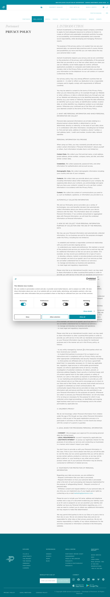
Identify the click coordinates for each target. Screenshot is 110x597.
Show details (87, 311)
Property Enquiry (56, 7)
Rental (47, 19)
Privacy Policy (9, 592)
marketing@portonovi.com (83, 493)
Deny (27, 317)
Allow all (82, 317)
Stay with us (74, 7)
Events (99, 19)
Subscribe (63, 581)
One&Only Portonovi (79, 19)
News (48, 558)
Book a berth (91, 7)
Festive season (96, 13)
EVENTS (48, 556)
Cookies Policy (42, 592)
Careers (26, 568)
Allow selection (55, 317)
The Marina (27, 561)
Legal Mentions (25, 592)
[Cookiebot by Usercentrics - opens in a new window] (87, 279)
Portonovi (26, 19)
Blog (48, 561)
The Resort (27, 558)
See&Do (91, 19)
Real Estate (37, 19)
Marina (55, 19)
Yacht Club (64, 19)
